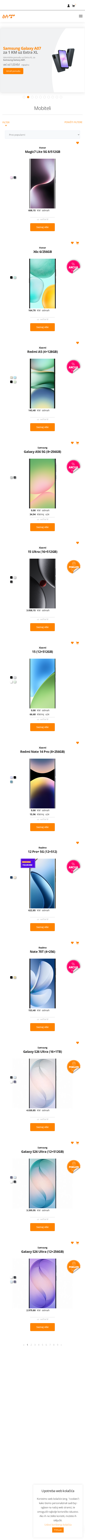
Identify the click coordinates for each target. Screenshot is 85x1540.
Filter (6, 96)
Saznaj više (42, 199)
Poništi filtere (73, 95)
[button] (74, 5)
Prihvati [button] (58, 1529)
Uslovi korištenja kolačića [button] (58, 1524)
